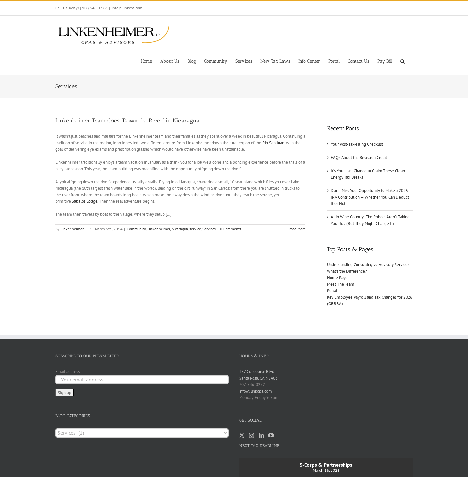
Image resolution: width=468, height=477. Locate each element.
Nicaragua (180, 228)
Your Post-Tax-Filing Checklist (357, 144)
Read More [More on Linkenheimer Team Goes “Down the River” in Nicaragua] (297, 228)
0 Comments (230, 228)
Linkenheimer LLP (75, 228)
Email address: (68, 371)
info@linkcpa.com (127, 8)
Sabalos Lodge (85, 201)
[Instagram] (251, 435)
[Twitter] (241, 435)
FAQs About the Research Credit (359, 157)
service (195, 228)
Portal (332, 290)
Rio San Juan (272, 143)
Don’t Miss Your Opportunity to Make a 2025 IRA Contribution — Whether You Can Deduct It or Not (370, 197)
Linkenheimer (158, 228)
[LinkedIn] (261, 435)
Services (209, 228)
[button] (402, 61)
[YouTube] (271, 435)
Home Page (337, 277)
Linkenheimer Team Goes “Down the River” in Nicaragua (127, 120)
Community (136, 228)
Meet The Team (340, 284)
